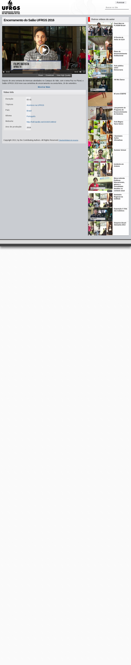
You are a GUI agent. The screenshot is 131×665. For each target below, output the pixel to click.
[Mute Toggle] (80, 72)
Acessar (120, 2)
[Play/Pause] (4, 72)
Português (31, 116)
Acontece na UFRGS (35, 105)
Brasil (29, 111)
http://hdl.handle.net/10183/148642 (41, 122)
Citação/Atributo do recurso (68, 140)
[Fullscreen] (84, 72)
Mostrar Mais (44, 87)
